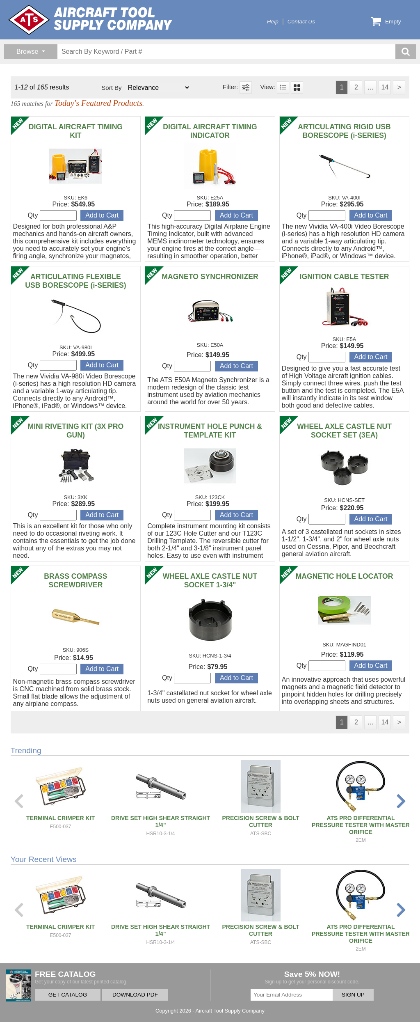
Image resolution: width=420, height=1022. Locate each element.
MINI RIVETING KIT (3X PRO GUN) (76, 430)
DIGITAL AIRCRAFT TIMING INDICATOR (210, 131)
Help (272, 21)
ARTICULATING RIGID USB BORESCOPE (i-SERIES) (344, 131)
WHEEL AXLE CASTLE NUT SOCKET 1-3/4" (210, 580)
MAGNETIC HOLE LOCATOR (344, 576)
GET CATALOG (67, 995)
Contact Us (301, 21)
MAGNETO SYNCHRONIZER (210, 277)
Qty (52, 215)
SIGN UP (353, 995)
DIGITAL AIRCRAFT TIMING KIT (76, 131)
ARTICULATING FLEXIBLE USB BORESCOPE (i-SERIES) (75, 281)
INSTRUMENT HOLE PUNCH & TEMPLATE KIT (210, 430)
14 (384, 87)
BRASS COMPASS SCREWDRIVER (75, 580)
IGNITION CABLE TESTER (344, 277)
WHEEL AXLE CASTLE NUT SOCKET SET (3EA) (344, 430)
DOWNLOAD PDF (135, 995)
